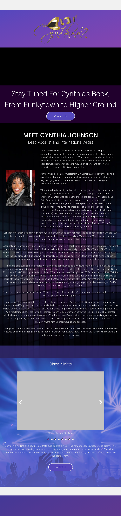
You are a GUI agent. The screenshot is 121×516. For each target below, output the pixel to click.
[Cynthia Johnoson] (60, 29)
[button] (60, 403)
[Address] (116, 5)
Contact (81, 511)
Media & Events (68, 511)
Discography (53, 511)
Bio (43, 511)
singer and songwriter (69, 449)
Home (37, 511)
